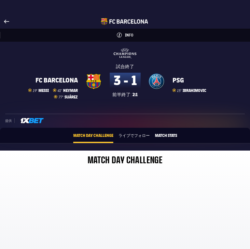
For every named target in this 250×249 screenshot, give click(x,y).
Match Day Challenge (93, 135)
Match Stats (166, 135)
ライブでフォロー (134, 135)
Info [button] (135, 33)
